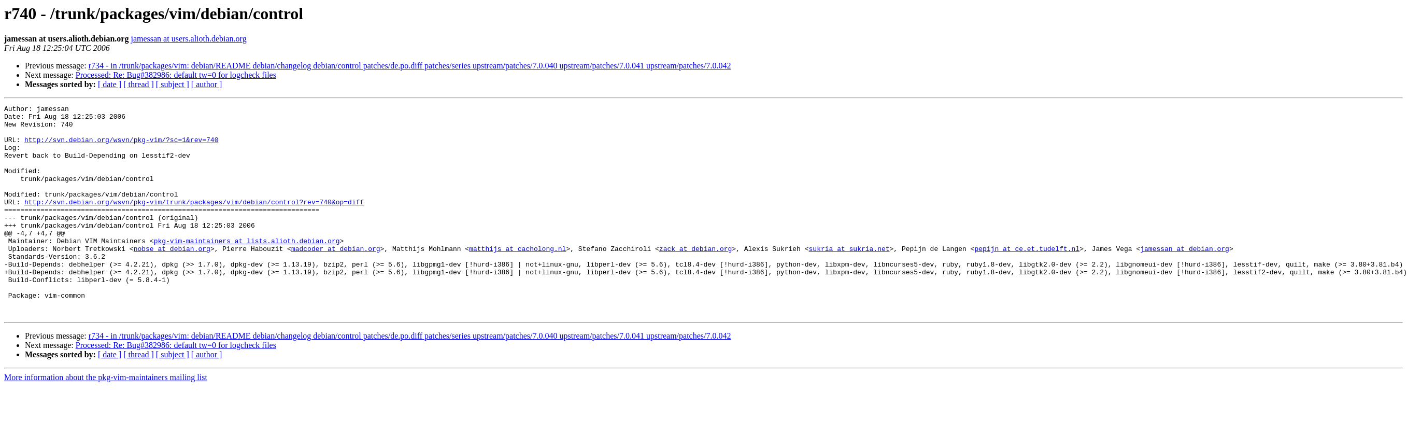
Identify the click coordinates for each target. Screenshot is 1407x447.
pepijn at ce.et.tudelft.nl (1026, 278)
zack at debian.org (695, 278)
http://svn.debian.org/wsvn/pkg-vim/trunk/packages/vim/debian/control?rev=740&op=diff (194, 222)
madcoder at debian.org (335, 278)
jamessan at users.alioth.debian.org (188, 38)
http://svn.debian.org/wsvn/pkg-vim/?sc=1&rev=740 (121, 147)
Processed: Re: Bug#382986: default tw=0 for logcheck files (176, 75)
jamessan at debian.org (1184, 278)
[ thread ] (138, 84)
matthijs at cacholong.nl (517, 278)
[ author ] (206, 84)
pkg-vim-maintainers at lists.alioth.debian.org (247, 268)
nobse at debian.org (172, 278)
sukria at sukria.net (848, 278)
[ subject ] (172, 84)
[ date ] (109, 84)
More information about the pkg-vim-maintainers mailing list (105, 419)
